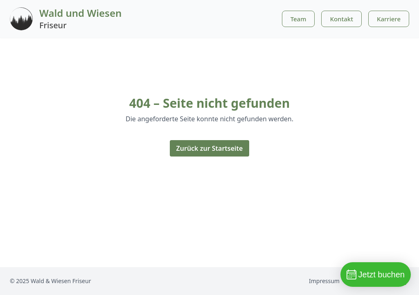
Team (298, 19)
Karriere (389, 19)
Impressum (324, 281)
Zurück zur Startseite (209, 148)
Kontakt (341, 19)
